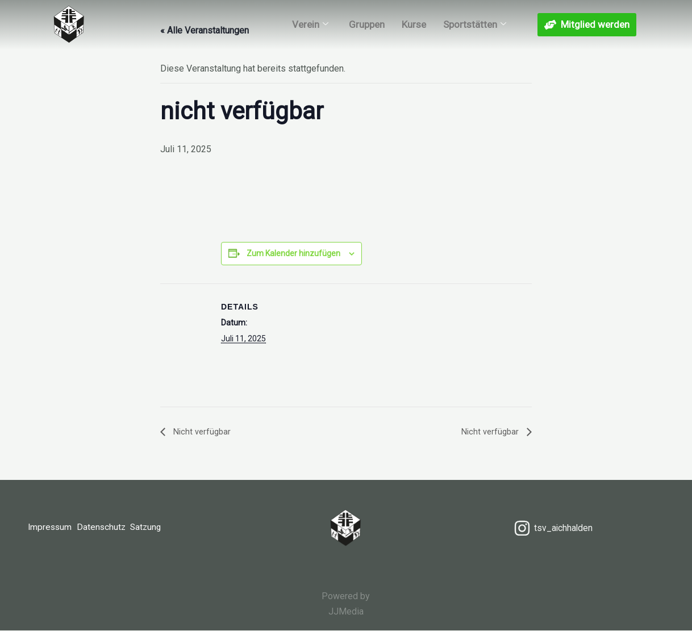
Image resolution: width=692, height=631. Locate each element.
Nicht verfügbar (202, 431)
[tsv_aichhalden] (553, 528)
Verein (310, 33)
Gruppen (367, 33)
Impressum (50, 528)
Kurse (414, 33)
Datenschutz (107, 528)
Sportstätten (474, 33)
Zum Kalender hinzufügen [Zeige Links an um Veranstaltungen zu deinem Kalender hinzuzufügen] (293, 253)
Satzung (156, 528)
